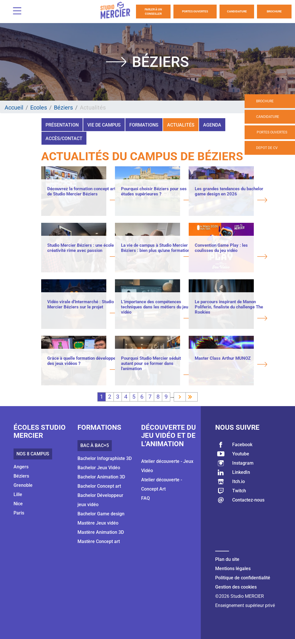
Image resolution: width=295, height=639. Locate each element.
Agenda (212, 125)
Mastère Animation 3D (100, 532)
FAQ (145, 498)
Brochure (274, 11)
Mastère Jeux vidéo (97, 523)
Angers (21, 467)
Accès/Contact (64, 138)
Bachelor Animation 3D (101, 477)
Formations (143, 125)
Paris (19, 513)
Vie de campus (104, 125)
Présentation (62, 125)
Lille (18, 494)
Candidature (237, 11)
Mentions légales (233, 568)
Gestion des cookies (236, 587)
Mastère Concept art (98, 541)
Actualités (180, 125)
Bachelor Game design (100, 514)
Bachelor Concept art (99, 486)
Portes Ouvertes (195, 11)
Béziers (63, 107)
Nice (18, 503)
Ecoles (38, 107)
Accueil (14, 107)
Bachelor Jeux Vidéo (98, 467)
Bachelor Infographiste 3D (104, 458)
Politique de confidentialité (242, 577)
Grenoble (23, 485)
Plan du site (227, 559)
